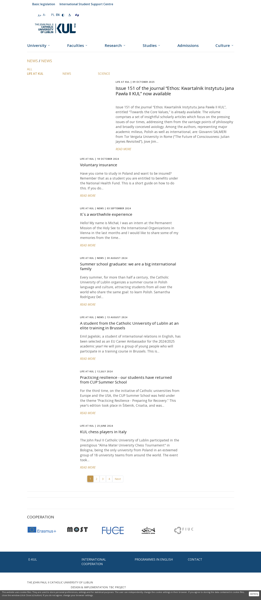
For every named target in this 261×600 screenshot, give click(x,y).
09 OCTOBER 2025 (135, 81)
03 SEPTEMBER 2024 (105, 208)
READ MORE (123, 149)
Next (118, 479)
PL (52, 15)
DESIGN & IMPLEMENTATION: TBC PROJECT (98, 587)
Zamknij (254, 593)
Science (104, 74)
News (32, 60)
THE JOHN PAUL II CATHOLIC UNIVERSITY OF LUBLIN (60, 582)
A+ (39, 15)
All (29, 69)
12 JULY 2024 (96, 371)
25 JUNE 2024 (96, 425)
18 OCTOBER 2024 (99, 158)
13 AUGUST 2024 (103, 317)
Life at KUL (35, 74)
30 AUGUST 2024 (103, 258)
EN (58, 15)
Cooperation (40, 516)
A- (44, 15)
